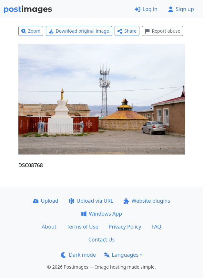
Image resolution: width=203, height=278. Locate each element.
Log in (146, 9)
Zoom (31, 31)
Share (127, 31)
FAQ (156, 226)
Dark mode (78, 254)
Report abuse (162, 31)
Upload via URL (91, 200)
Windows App (101, 213)
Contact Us (101, 239)
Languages (121, 254)
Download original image (79, 31)
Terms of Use (82, 226)
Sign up (181, 9)
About (49, 226)
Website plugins (147, 200)
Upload (45, 200)
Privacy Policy (124, 226)
